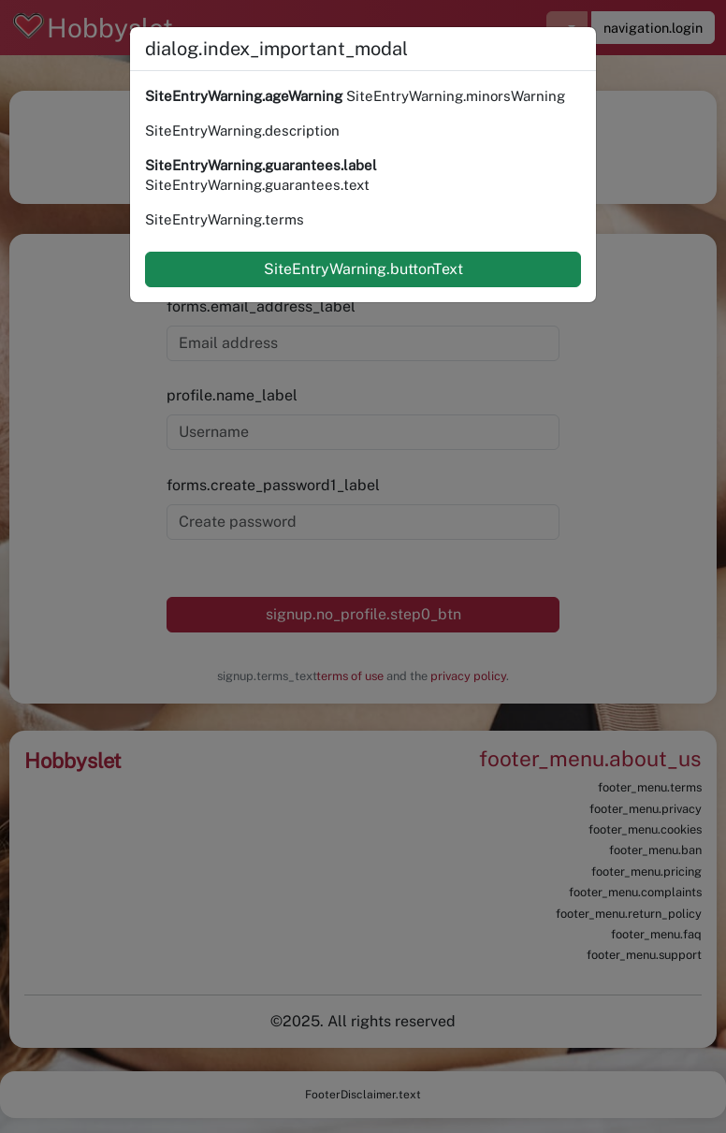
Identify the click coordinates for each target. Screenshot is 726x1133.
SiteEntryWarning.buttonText (363, 269)
